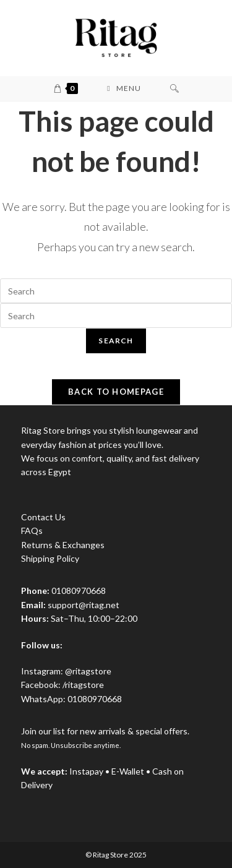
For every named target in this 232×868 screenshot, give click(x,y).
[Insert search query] (116, 290)
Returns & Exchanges (63, 544)
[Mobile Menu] (123, 88)
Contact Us (43, 517)
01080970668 (94, 699)
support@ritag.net (83, 604)
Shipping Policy (50, 558)
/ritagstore (83, 684)
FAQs (32, 530)
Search (115, 340)
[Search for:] (174, 88)
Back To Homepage (116, 392)
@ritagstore (88, 671)
